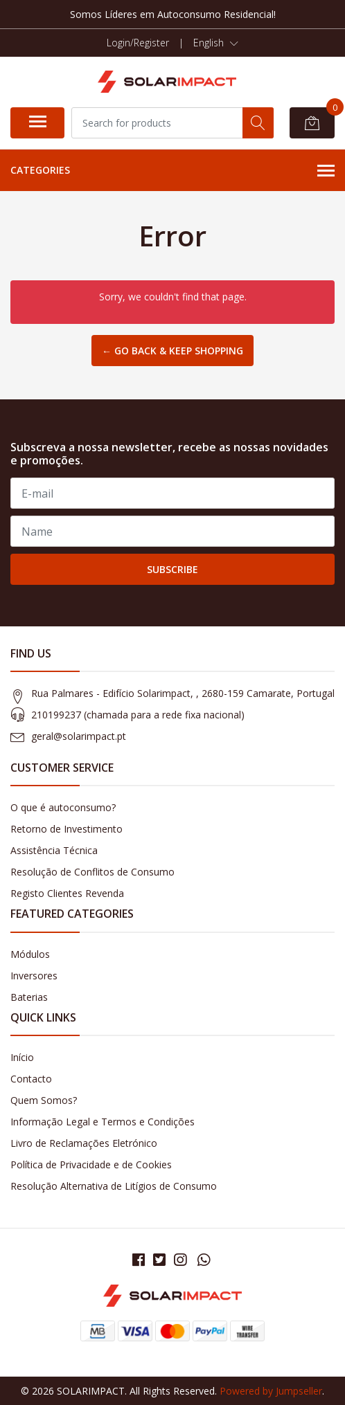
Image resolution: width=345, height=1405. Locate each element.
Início (22, 1057)
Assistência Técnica (54, 850)
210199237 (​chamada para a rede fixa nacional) (138, 714)
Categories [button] (172, 171)
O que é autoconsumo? (63, 807)
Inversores (33, 975)
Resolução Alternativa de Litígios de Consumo (113, 1186)
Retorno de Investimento (66, 828)
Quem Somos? (43, 1100)
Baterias (29, 997)
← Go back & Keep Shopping (172, 350)
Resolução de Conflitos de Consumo (92, 871)
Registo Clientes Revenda (67, 893)
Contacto (31, 1078)
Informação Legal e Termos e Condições (102, 1121)
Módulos (30, 954)
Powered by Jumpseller (271, 1390)
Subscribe (172, 569)
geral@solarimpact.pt (78, 736)
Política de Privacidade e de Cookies (91, 1164)
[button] (215, 43)
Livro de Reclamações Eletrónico (83, 1143)
